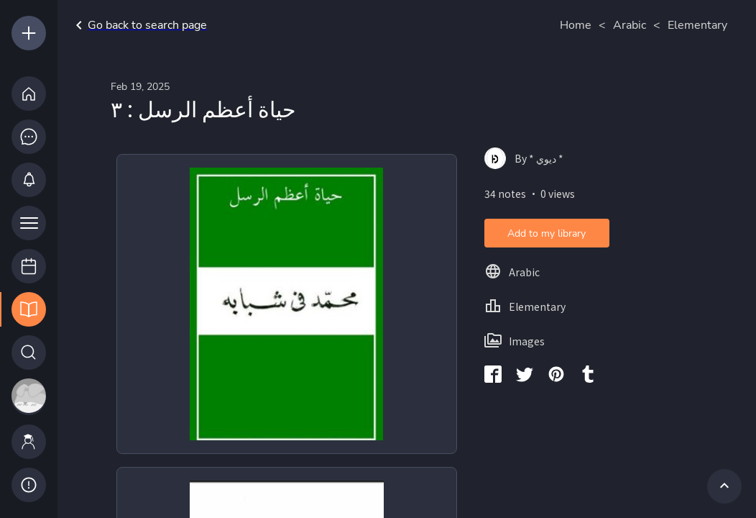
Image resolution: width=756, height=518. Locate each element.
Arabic (629, 25)
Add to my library (546, 233)
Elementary (697, 25)
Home (575, 25)
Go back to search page (138, 25)
